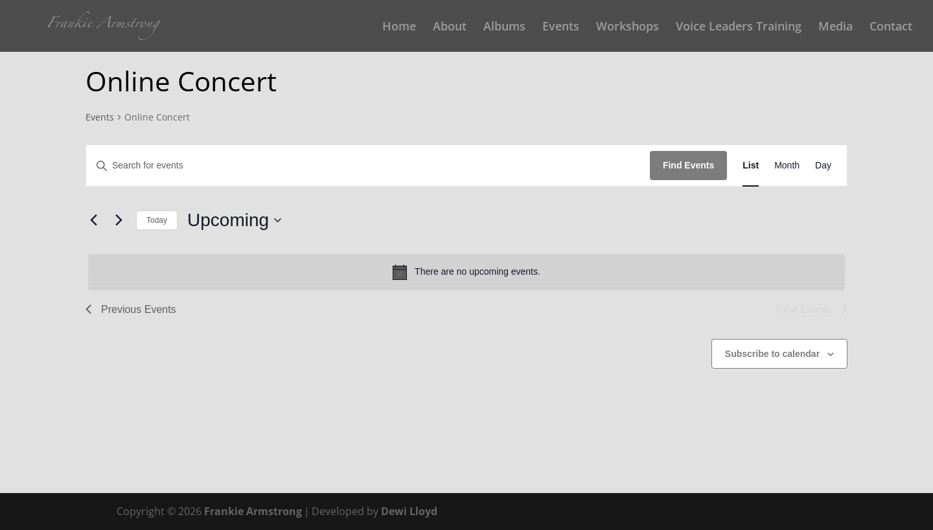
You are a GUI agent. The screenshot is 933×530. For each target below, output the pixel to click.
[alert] (466, 272)
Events (560, 27)
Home (399, 27)
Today (156, 220)
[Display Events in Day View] (823, 165)
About (449, 27)
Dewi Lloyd (409, 511)
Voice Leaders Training (738, 27)
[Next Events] (118, 220)
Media (835, 27)
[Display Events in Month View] (787, 165)
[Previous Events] (93, 220)
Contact (891, 27)
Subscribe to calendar (772, 354)
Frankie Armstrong (253, 511)
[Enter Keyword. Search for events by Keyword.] (368, 165)
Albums (504, 27)
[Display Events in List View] (751, 165)
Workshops (627, 27)
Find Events (688, 165)
